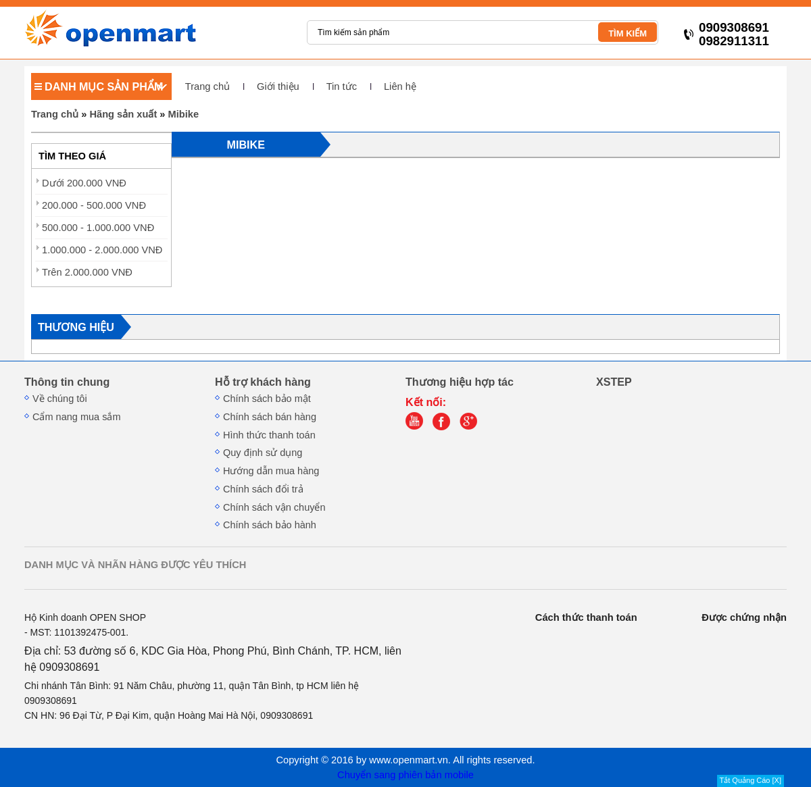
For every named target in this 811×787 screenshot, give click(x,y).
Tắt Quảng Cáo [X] (750, 780)
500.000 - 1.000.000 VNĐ (98, 227)
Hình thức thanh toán (269, 435)
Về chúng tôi (59, 398)
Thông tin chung (66, 382)
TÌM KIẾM (627, 33)
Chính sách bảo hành (269, 524)
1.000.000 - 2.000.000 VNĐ (102, 250)
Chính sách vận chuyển (274, 507)
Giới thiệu (278, 86)
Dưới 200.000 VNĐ (84, 183)
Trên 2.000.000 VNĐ (87, 272)
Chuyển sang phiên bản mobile (405, 774)
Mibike (183, 114)
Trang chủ (207, 86)
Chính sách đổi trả (263, 489)
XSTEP (614, 382)
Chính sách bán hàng (269, 416)
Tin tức (341, 86)
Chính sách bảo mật (267, 398)
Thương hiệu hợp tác (460, 382)
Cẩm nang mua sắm (76, 416)
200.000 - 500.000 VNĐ (94, 205)
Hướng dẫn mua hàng (271, 470)
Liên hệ (400, 86)
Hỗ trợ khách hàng (263, 382)
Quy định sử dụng (262, 452)
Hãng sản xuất (123, 114)
